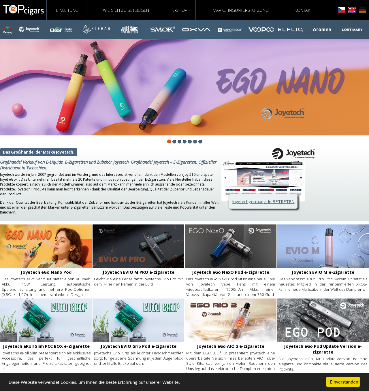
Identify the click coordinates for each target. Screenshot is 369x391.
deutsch (362, 10)
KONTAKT (303, 10)
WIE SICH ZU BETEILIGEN (126, 10)
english (352, 10)
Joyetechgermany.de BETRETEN (263, 201)
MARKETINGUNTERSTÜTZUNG (241, 10)
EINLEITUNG (67, 10)
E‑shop (180, 10)
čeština (341, 10)
